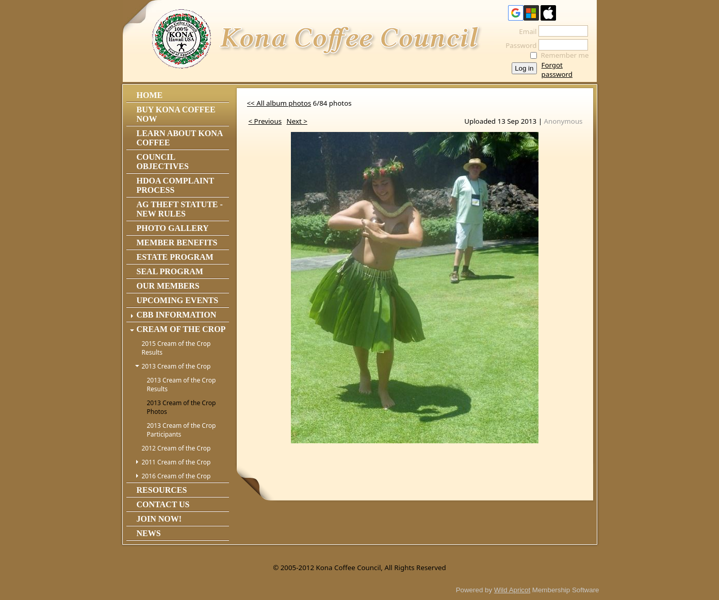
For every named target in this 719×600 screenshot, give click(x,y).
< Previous (265, 121)
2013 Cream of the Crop (176, 366)
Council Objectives (163, 162)
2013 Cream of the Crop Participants (181, 430)
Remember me (565, 55)
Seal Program (170, 271)
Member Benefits (177, 242)
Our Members (168, 285)
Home (150, 95)
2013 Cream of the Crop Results (181, 384)
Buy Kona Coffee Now (176, 114)
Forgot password (557, 69)
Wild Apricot (512, 590)
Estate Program (175, 257)
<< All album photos (279, 103)
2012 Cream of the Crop (176, 448)
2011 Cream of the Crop (176, 462)
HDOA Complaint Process (175, 185)
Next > (297, 121)
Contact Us (163, 504)
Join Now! (159, 518)
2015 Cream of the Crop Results (176, 348)
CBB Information (177, 314)
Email (524, 31)
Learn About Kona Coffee (180, 138)
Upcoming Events (178, 300)
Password (518, 45)
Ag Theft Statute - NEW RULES (180, 209)
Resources (162, 490)
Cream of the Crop (181, 329)
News (149, 533)
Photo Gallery (173, 228)
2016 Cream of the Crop (176, 476)
